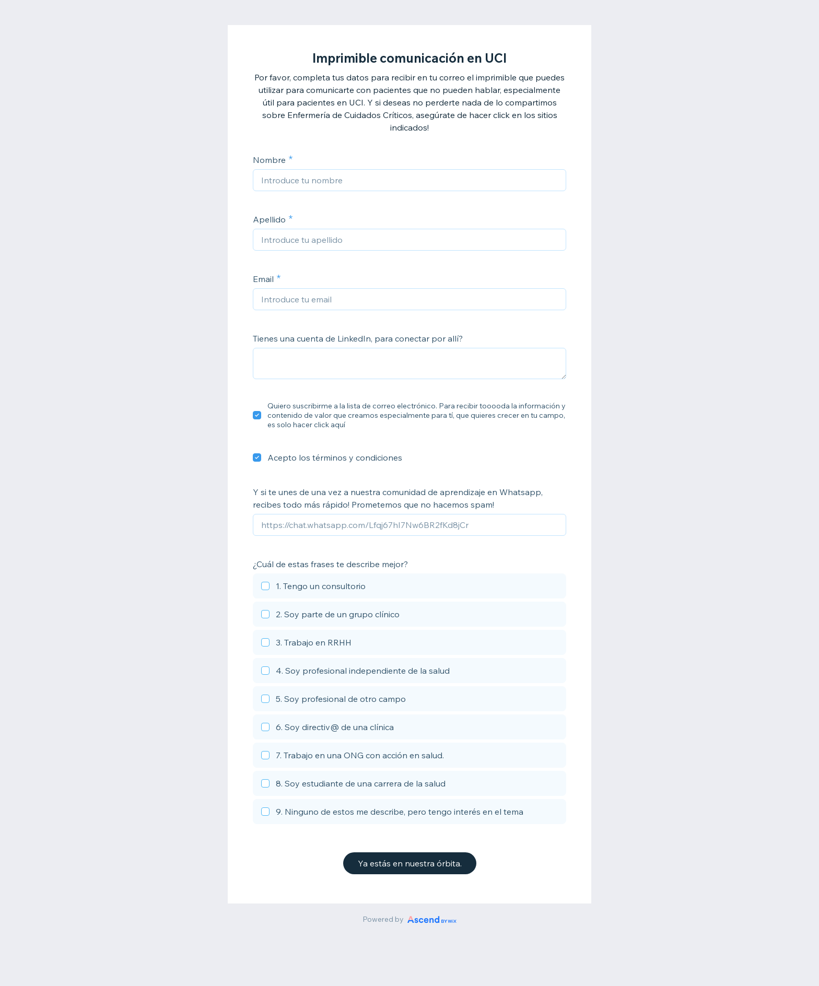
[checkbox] (257, 415)
